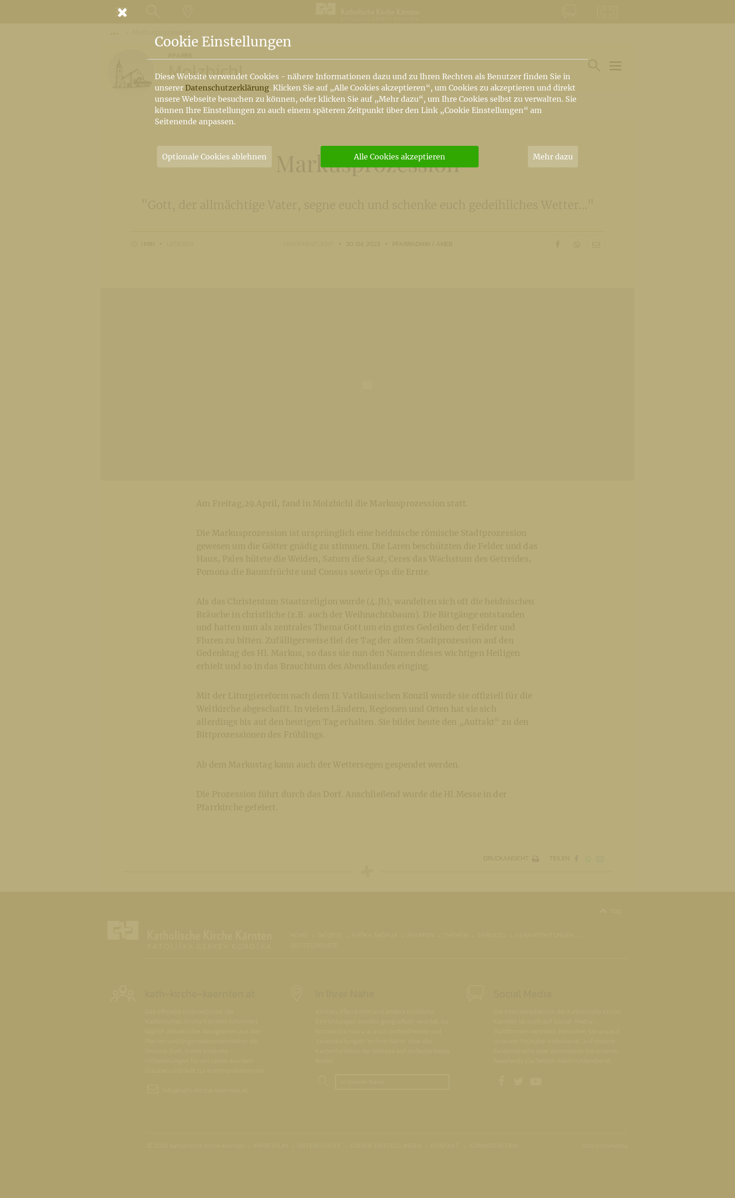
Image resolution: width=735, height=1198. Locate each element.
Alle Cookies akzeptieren (399, 156)
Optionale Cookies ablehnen (214, 156)
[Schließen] (367, 12)
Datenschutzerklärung (227, 87)
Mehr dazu (553, 156)
